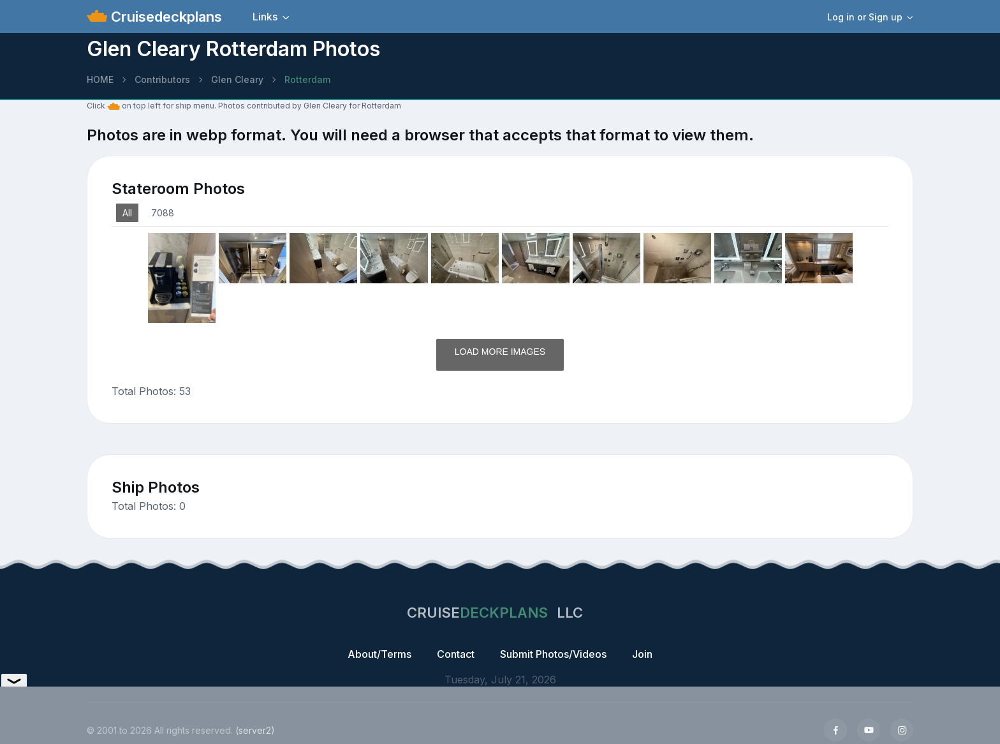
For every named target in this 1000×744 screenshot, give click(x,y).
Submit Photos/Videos (553, 654)
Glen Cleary (237, 79)
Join (642, 654)
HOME (100, 79)
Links (265, 16)
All (127, 212)
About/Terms (379, 654)
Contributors (162, 79)
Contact (455, 654)
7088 (162, 212)
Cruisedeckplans (164, 16)
